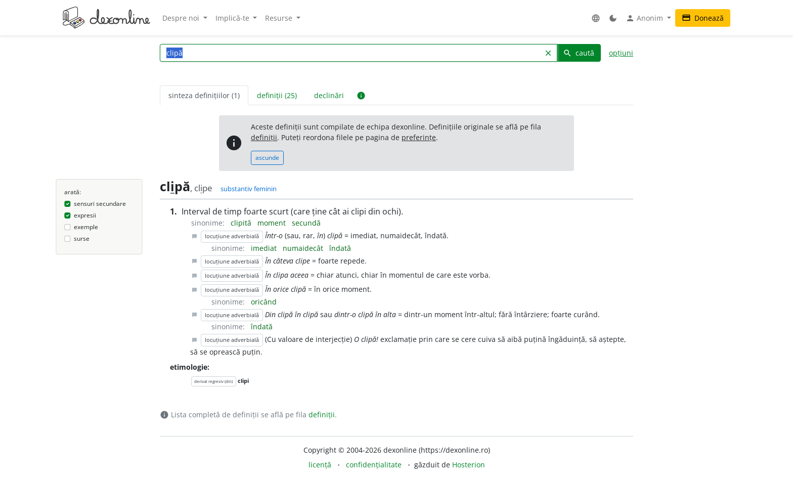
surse (82, 238)
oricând (264, 302)
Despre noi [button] (181, 18)
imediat (265, 248)
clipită (242, 223)
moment (272, 223)
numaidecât (304, 248)
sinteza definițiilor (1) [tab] (204, 95)
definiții (264, 137)
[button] (595, 18)
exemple (86, 227)
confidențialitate (374, 464)
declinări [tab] (329, 95)
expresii (85, 215)
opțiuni (621, 53)
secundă (306, 223)
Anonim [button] (645, 18)
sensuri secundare (100, 203)
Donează (703, 18)
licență (320, 464)
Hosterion (468, 464)
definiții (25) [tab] (277, 95)
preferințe (419, 137)
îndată (340, 248)
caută (578, 53)
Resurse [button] (279, 18)
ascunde (267, 157)
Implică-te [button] (233, 18)
